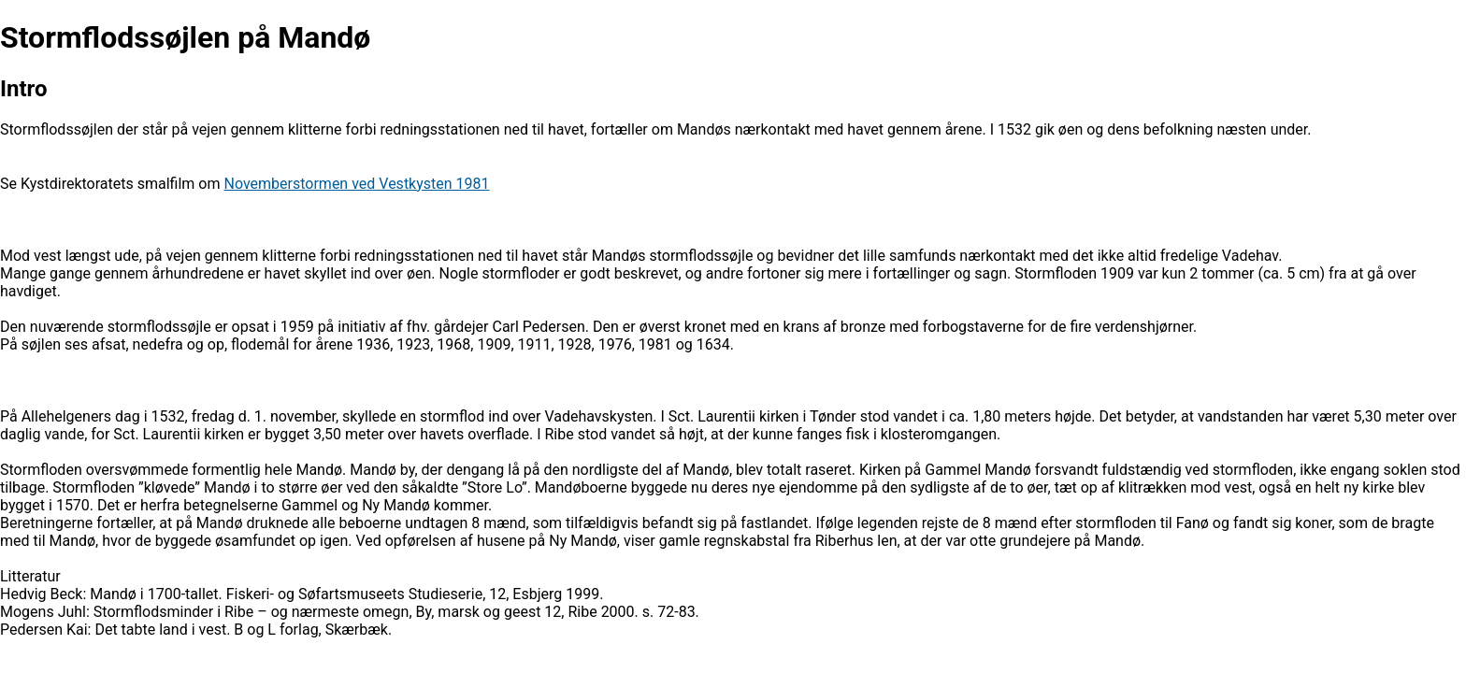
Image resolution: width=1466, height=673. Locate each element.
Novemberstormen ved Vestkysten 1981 (356, 184)
